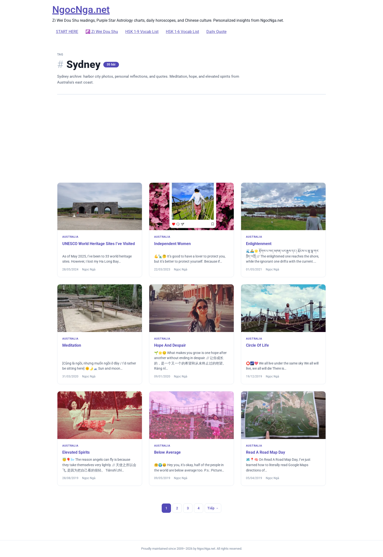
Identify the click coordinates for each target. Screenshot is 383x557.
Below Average (167, 452)
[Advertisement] (191, 138)
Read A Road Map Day (265, 452)
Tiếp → (213, 508)
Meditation (71, 345)
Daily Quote (216, 31)
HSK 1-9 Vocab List (142, 31)
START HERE (67, 31)
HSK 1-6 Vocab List (182, 31)
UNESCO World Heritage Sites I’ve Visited (98, 243)
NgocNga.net (81, 9)
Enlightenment (258, 243)
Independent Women (172, 243)
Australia (70, 236)
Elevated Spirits (76, 452)
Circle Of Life (257, 345)
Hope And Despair (170, 345)
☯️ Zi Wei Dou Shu (101, 31)
